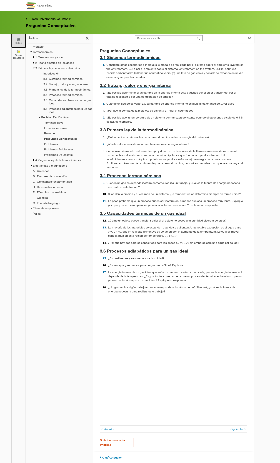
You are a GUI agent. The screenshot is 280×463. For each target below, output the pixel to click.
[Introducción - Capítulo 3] (63, 73)
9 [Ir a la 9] (103, 182)
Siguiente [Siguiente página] (239, 429)
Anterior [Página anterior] (107, 429)
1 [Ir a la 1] (103, 64)
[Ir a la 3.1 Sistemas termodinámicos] (173, 57)
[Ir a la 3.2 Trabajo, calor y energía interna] (173, 85)
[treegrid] (59, 130)
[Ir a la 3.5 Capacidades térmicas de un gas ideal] (173, 213)
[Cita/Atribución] (173, 457)
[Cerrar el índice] (19, 41)
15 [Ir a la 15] (104, 258)
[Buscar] (198, 38)
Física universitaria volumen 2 (48, 19)
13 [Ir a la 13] (104, 227)
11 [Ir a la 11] (104, 200)
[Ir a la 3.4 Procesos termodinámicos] (173, 175)
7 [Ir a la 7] (103, 144)
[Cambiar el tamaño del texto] (249, 38)
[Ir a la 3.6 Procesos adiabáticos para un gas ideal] (173, 251)
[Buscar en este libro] (165, 38)
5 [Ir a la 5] (103, 117)
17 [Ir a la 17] (104, 272)
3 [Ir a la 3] (103, 103)
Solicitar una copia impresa (112, 442)
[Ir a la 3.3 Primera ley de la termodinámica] (173, 130)
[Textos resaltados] (19, 54)
